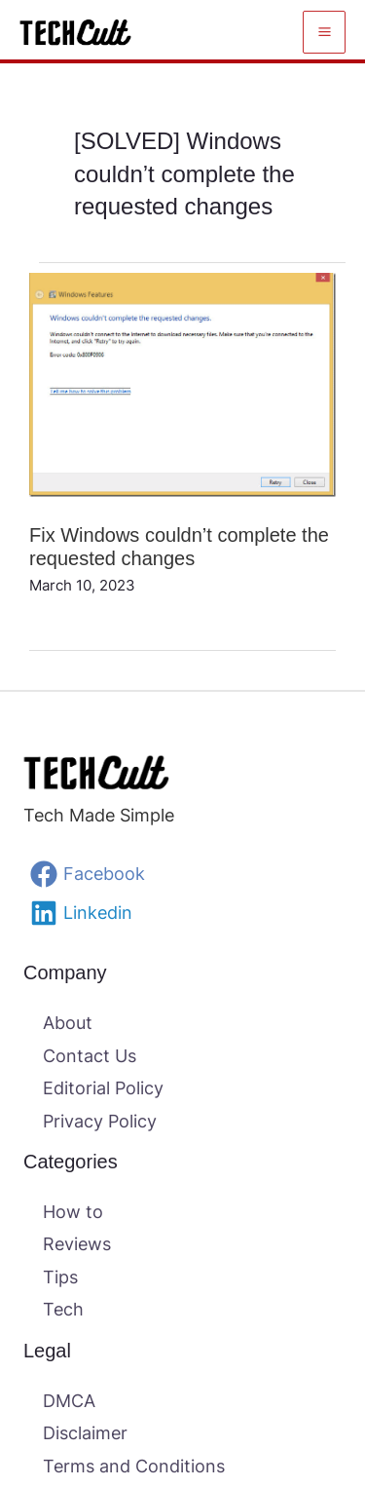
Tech (63, 1309)
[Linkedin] (182, 913)
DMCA (69, 1401)
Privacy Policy (100, 1121)
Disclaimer (85, 1433)
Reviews (77, 1244)
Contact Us (89, 1056)
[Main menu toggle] (324, 32)
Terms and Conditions (134, 1466)
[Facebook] (182, 874)
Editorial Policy (103, 1088)
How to (73, 1211)
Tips (60, 1277)
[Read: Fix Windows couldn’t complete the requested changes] (182, 383)
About (67, 1022)
